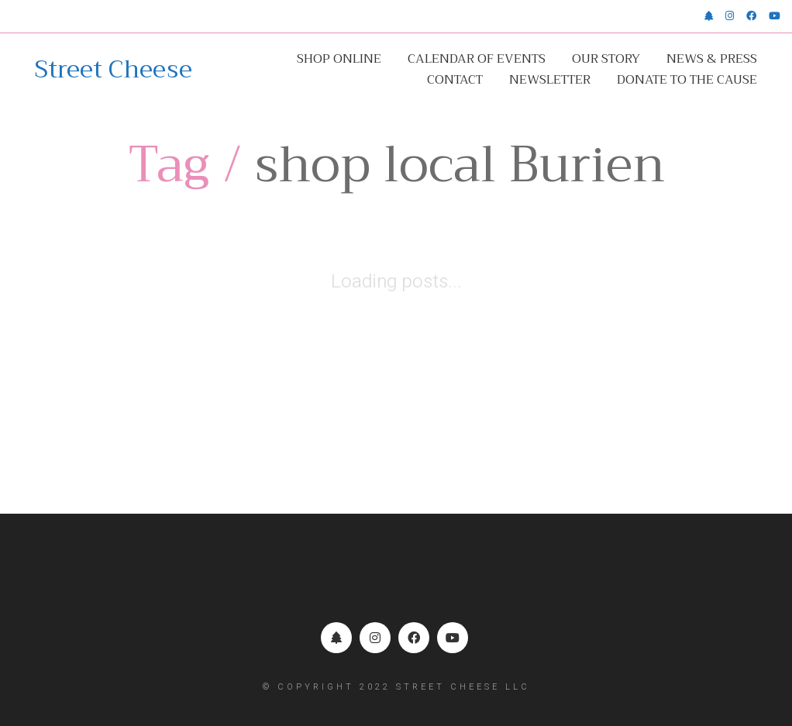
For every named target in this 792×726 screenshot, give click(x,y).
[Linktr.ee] (336, 637)
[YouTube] (452, 637)
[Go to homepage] (113, 70)
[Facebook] (413, 637)
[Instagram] (375, 637)
